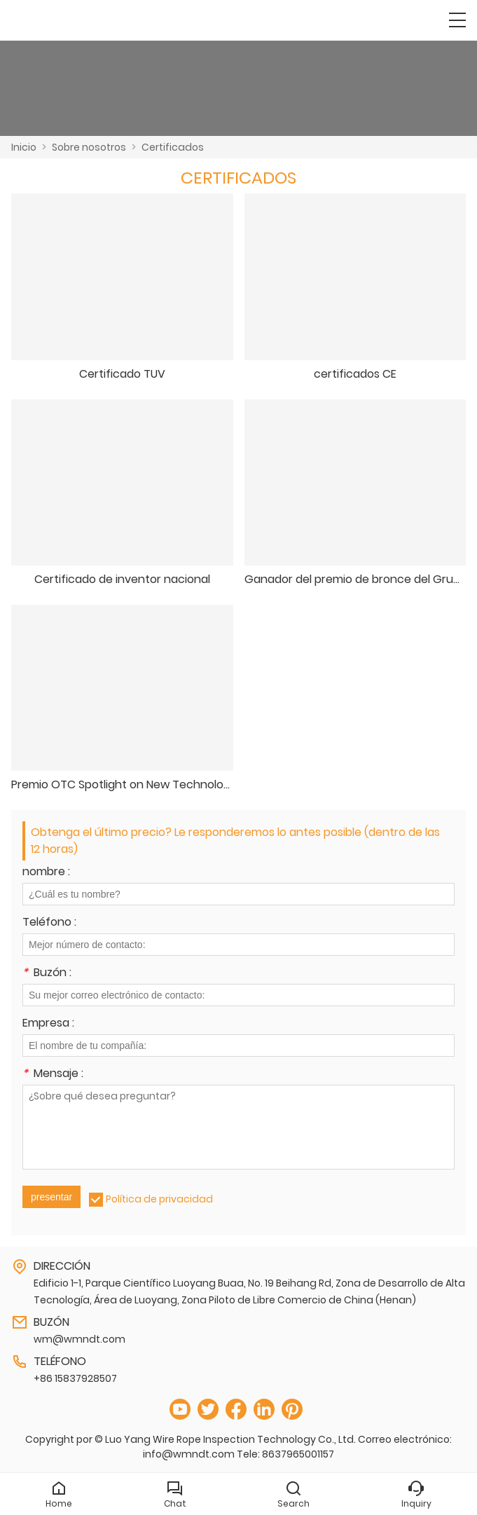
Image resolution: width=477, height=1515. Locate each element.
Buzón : (46, 973)
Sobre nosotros (89, 147)
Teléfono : (49, 923)
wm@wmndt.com (79, 1339)
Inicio (23, 147)
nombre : (46, 872)
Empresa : (48, 1024)
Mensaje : (52, 1074)
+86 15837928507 (75, 1378)
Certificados (172, 147)
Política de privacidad (159, 1199)
